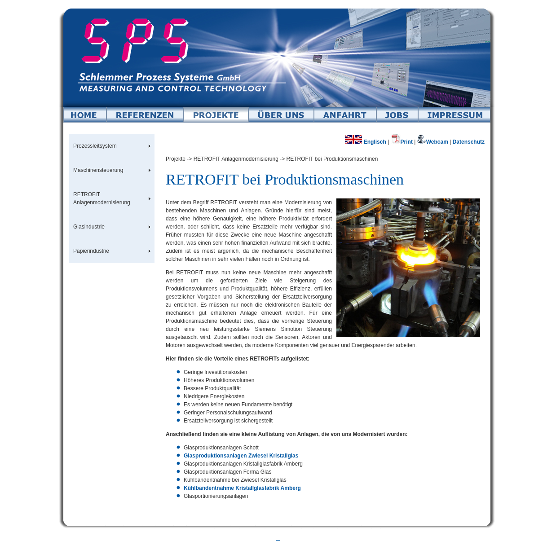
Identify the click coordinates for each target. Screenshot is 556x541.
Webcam (433, 142)
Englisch (365, 142)
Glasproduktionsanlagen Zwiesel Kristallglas (241, 456)
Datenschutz (469, 142)
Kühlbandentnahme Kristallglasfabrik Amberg (242, 488)
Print (402, 142)
